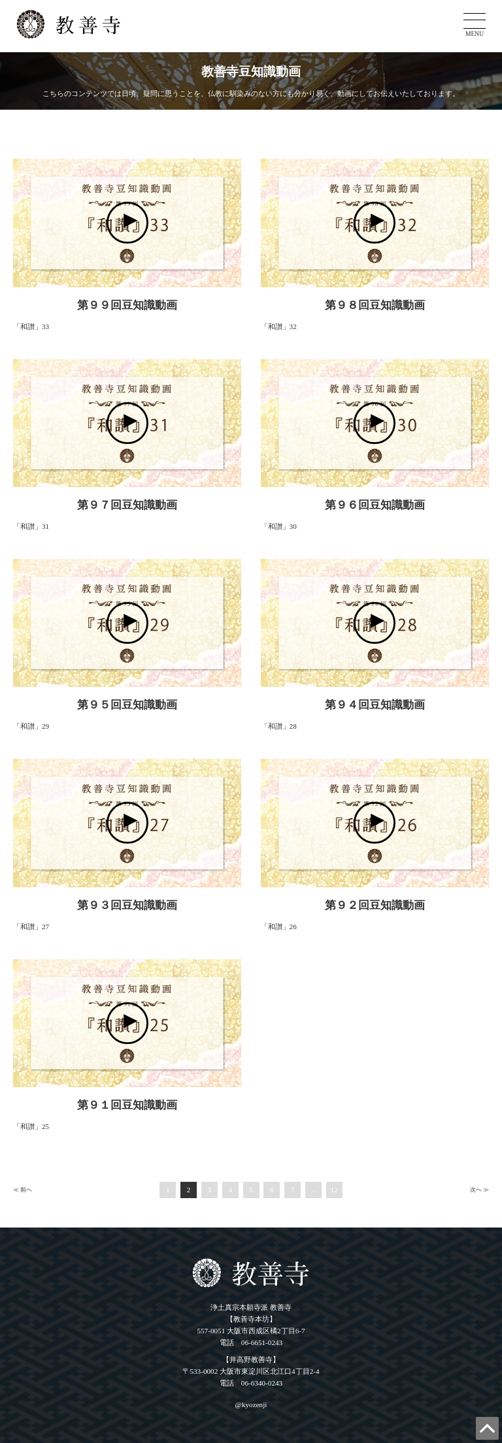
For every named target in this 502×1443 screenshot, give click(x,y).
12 (334, 1190)
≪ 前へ (22, 1189)
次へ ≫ (479, 1189)
